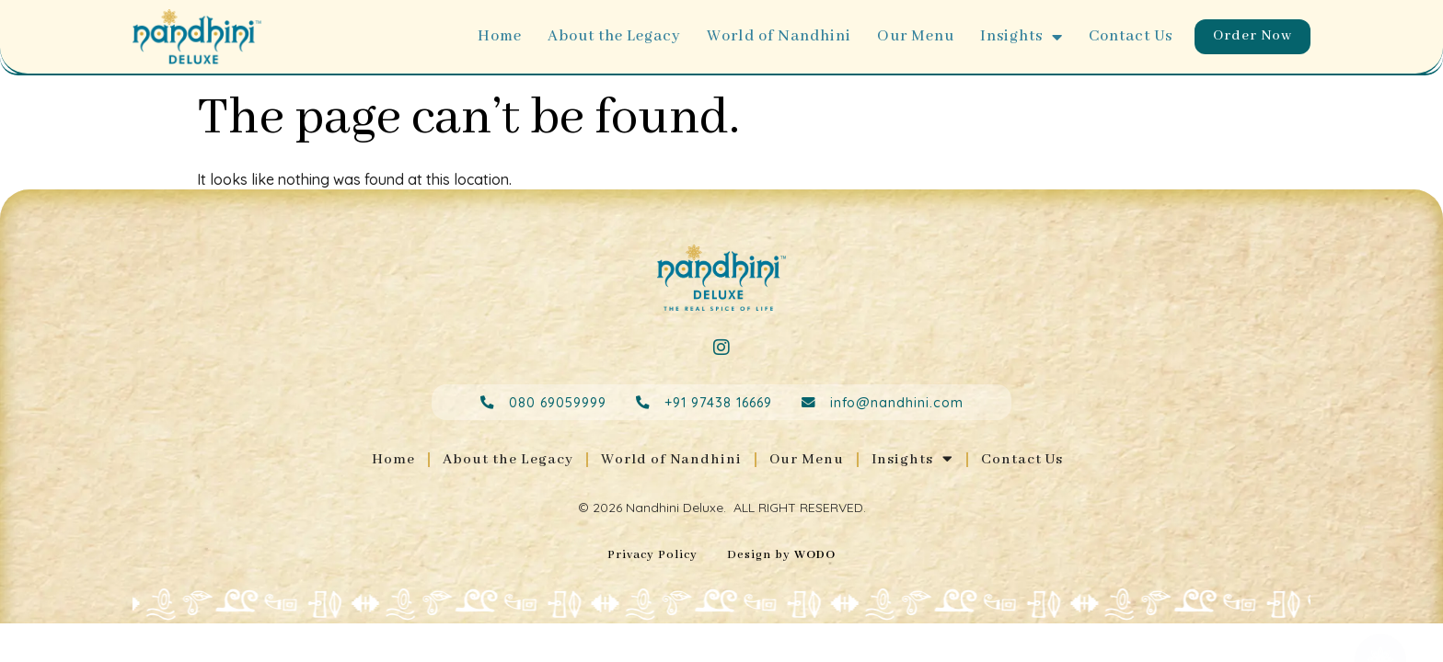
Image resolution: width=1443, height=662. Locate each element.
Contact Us (1126, 36)
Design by (781, 557)
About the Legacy (609, 36)
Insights (1016, 36)
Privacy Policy (652, 557)
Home (495, 36)
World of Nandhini (774, 36)
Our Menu (911, 36)
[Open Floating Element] (1380, 628)
